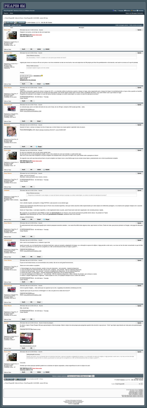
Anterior (33, 22)
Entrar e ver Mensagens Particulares (134, 13)
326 (46, 22)
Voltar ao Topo (7, 49)
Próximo (50, 22)
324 (42, 22)
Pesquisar (121, 10)
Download (140, 10)
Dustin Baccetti (79, 400)
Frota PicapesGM (28, 18)
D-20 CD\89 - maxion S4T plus (41, 18)
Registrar (6, 13)
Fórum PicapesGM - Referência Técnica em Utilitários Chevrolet (19, 10)
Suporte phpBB (76, 403)
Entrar (11, 13)
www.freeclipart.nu (80, 401)
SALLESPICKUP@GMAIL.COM (32, 111)
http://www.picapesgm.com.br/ (28, 346)
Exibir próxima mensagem (136, 25)
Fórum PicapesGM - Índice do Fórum (14, 18)
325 (44, 22)
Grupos (134, 10)
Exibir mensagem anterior (122, 25)
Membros (128, 10)
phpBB (70, 402)
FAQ (115, 10)
